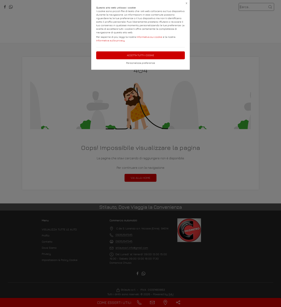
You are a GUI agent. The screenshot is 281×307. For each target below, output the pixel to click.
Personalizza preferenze (140, 62)
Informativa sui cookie (149, 36)
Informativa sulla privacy (110, 40)
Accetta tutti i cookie (140, 55)
